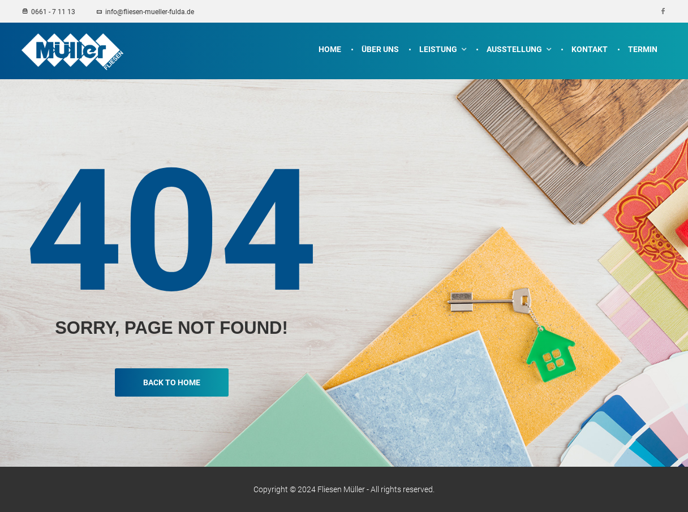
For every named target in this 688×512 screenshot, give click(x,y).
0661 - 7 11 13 (49, 12)
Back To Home (171, 382)
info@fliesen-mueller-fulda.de (145, 12)
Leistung (438, 49)
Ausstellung (514, 49)
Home (330, 49)
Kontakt (589, 49)
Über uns (380, 49)
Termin (642, 49)
